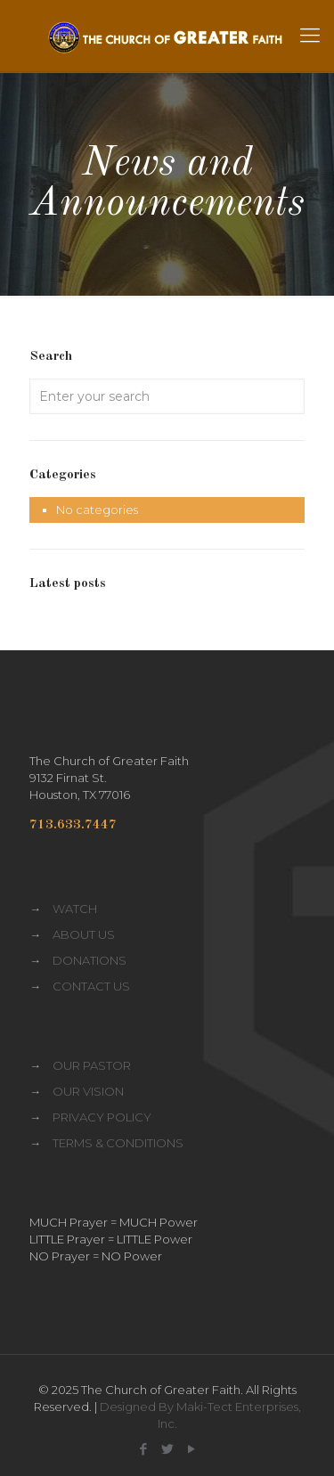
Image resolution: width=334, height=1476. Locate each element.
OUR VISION (88, 1091)
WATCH (75, 908)
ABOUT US (84, 934)
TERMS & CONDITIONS (118, 1143)
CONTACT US (91, 986)
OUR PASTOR (92, 1065)
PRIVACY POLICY (102, 1117)
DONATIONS (89, 960)
